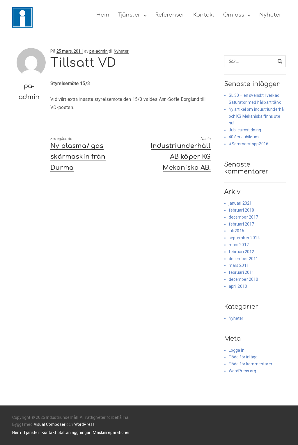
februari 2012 (241, 251)
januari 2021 (240, 203)
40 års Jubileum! (244, 137)
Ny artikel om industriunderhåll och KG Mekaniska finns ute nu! (257, 116)
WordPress (84, 424)
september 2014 (244, 237)
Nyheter (270, 15)
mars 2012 (239, 244)
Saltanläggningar (74, 432)
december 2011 (243, 258)
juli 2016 (236, 230)
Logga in (236, 350)
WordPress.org (242, 371)
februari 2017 (241, 224)
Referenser (170, 15)
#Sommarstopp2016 (249, 144)
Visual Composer (49, 424)
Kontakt (203, 15)
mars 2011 (239, 265)
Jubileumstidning (245, 130)
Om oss (233, 15)
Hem (102, 15)
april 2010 (238, 286)
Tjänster (129, 15)
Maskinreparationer (111, 432)
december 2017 (243, 217)
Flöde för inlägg (243, 357)
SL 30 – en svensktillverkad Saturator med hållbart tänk (255, 99)
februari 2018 (241, 210)
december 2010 (243, 279)
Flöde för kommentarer (250, 364)
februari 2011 (241, 272)
